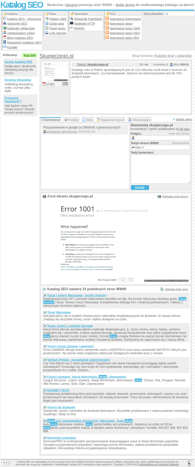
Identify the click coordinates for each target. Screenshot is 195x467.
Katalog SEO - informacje (24, 19)
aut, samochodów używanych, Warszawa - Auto (90, 421)
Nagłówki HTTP (84, 23)
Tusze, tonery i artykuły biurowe (70, 326)
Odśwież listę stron (176, 289)
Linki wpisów (57, 33)
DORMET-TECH (58, 390)
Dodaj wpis (56, 23)
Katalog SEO (21, 4)
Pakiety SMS (57, 19)
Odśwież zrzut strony (175, 196)
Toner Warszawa (59, 312)
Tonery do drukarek (61, 407)
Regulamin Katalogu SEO (24, 42)
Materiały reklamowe (21, 28)
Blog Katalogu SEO (20, 38)
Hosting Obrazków (18, 80)
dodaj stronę (125, 5)
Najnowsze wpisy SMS (125, 28)
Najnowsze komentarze (125, 19)
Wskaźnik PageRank (88, 19)
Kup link (29, 55)
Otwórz (92, 64)
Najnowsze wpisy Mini (124, 38)
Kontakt (12, 47)
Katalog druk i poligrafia (173, 56)
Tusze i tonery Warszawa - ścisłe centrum (76, 295)
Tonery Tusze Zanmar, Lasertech (70, 346)
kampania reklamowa (62, 131)
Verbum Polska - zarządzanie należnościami (78, 360)
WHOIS (79, 28)
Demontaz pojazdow (61, 438)
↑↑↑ (7, 463)
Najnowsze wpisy (121, 23)
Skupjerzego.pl (57, 56)
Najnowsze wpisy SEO (125, 33)
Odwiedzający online (21, 33)
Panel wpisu (57, 28)
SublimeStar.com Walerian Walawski (158, 464)
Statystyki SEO (17, 23)
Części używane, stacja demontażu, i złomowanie (86, 376)
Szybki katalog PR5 (18, 62)
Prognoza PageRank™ (13, 99)
